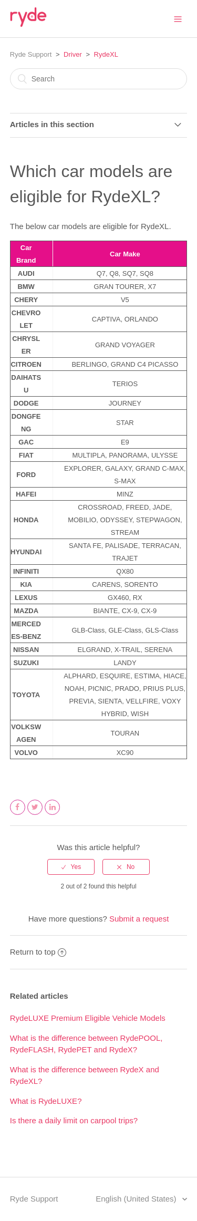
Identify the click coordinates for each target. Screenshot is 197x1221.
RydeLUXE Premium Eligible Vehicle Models (87, 1017)
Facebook (18, 814)
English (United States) (137, 1198)
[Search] (99, 78)
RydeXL (106, 54)
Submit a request (139, 918)
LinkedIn (52, 814)
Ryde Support (31, 54)
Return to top (38, 951)
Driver (73, 54)
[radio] (71, 867)
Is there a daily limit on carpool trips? (74, 1120)
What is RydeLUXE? (46, 1100)
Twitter (35, 814)
